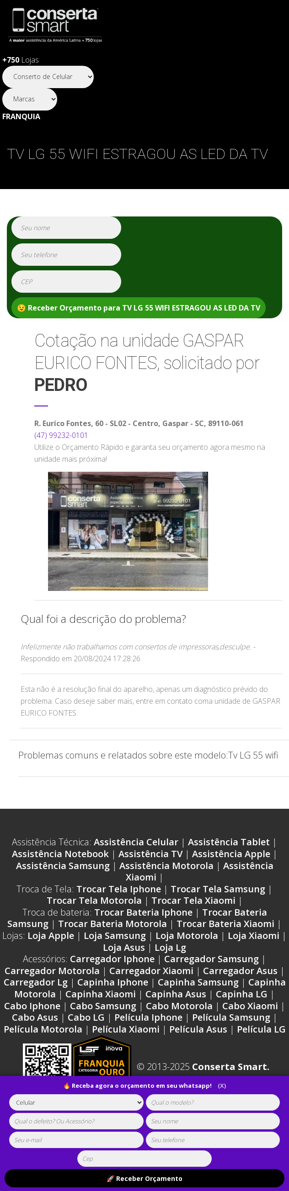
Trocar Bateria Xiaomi (225, 923)
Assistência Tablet (229, 842)
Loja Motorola (186, 935)
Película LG (261, 1029)
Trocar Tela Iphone (118, 889)
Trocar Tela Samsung (218, 889)
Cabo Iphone (32, 1006)
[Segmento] (48, 77)
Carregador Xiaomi (151, 970)
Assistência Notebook (60, 854)
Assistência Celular (136, 842)
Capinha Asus (175, 994)
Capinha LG (242, 994)
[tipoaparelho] (76, 1102)
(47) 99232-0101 (61, 435)
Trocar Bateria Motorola (112, 923)
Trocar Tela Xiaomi (193, 900)
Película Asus (198, 1029)
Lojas (20, 60)
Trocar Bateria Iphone (143, 912)
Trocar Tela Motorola (94, 900)
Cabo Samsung (103, 1006)
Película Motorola (43, 1029)
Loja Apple (50, 935)
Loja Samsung (115, 935)
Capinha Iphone (112, 982)
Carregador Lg (36, 982)
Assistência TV (150, 854)
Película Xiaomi (126, 1029)
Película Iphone (148, 1017)
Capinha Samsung (198, 982)
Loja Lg (170, 947)
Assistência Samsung (63, 865)
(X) (222, 1085)
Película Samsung (231, 1017)
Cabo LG (86, 1017)
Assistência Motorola (166, 865)
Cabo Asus (35, 1017)
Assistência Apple (231, 854)
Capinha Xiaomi (100, 994)
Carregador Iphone (112, 959)
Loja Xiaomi (253, 935)
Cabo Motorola (179, 1006)
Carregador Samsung (211, 959)
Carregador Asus (240, 970)
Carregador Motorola (52, 970)
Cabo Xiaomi (250, 1006)
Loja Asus (124, 947)
